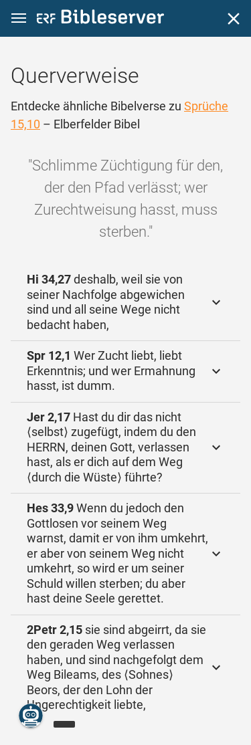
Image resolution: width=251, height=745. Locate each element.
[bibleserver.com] (100, 19)
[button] (18, 18)
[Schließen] (233, 18)
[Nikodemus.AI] (31, 716)
